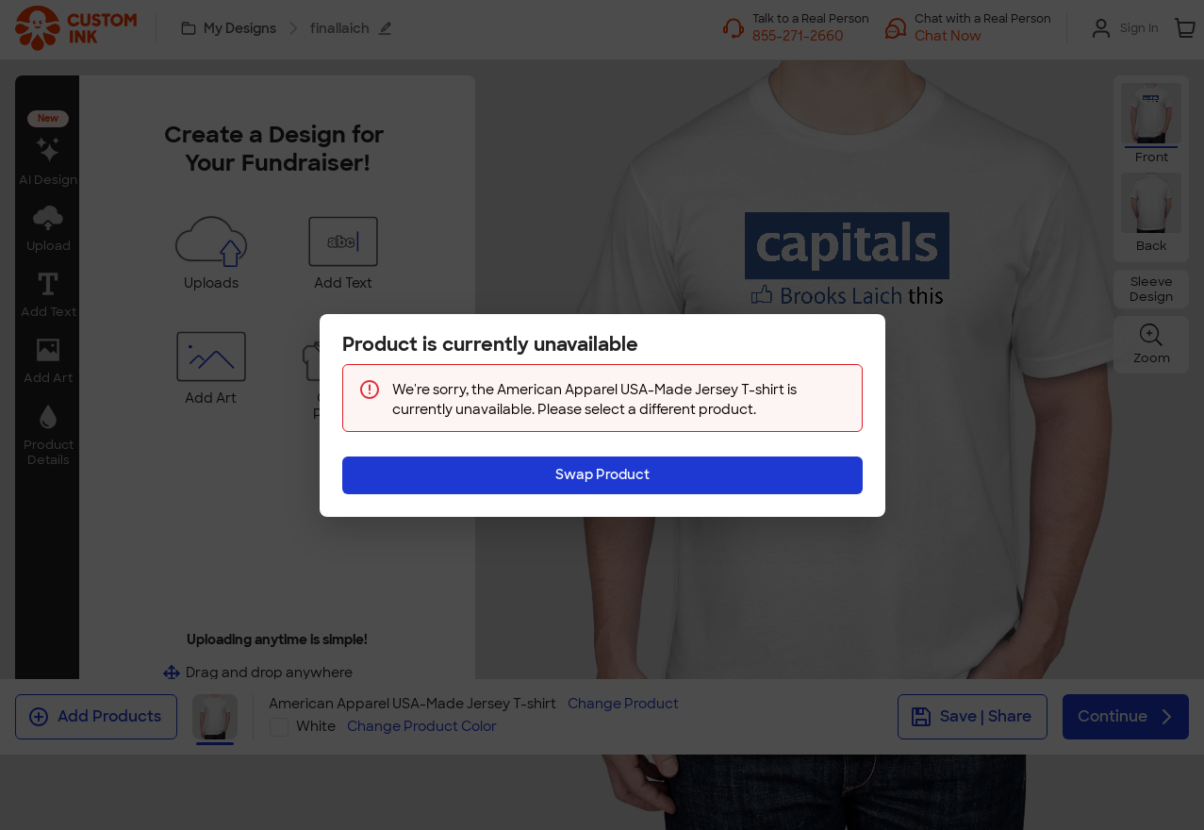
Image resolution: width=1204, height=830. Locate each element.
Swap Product (602, 474)
